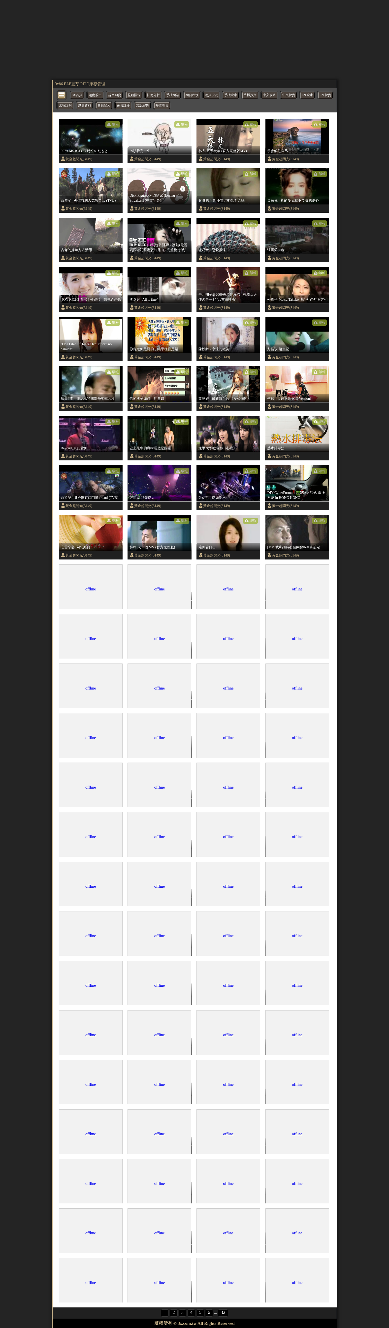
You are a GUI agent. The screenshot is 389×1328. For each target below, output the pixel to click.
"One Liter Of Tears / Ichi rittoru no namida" (86, 346)
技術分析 (153, 95)
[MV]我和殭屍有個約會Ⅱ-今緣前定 (293, 547)
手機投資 (250, 95)
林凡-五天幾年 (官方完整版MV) (222, 151)
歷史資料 (84, 105)
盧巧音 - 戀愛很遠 (212, 250)
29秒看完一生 (140, 151)
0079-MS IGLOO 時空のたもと (84, 151)
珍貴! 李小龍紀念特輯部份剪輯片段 (88, 398)
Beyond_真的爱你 (74, 448)
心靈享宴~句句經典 (76, 547)
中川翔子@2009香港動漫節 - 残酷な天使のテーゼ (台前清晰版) (227, 296)
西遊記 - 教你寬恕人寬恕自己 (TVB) (88, 200)
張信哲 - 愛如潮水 (212, 498)
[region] (195, 39)
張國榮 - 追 (275, 250)
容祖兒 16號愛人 (142, 498)
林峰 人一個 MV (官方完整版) (152, 547)
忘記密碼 (142, 105)
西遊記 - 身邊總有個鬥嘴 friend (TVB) (89, 498)
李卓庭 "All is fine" (144, 299)
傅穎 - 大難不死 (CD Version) (289, 398)
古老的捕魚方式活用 (76, 250)
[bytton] (61, 95)
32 (223, 1312)
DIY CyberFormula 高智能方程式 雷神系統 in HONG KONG (296, 495)
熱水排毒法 (276, 448)
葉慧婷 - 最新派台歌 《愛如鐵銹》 (224, 398)
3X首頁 (77, 95)
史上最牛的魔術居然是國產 (150, 448)
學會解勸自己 (277, 151)
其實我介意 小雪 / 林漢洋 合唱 (221, 200)
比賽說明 (65, 105)
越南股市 (95, 95)
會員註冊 (123, 105)
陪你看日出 (207, 547)
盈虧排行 (134, 95)
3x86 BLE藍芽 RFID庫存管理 (80, 84)
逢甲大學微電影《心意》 (217, 448)
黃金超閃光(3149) (78, 159)
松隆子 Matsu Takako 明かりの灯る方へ (297, 299)
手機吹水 (230, 95)
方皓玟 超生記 (278, 349)
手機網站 (172, 95)
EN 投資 (325, 95)
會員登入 (103, 105)
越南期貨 (114, 95)
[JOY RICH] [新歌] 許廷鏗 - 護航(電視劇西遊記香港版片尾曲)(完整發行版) (158, 247)
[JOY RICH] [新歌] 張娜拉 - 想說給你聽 (91, 299)
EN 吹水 (307, 95)
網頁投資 (211, 95)
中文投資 (288, 95)
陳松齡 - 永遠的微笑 (213, 349)
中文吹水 (269, 95)
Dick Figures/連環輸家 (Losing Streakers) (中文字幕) (152, 197)
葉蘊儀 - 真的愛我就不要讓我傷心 (293, 200)
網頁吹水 (192, 95)
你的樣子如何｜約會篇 (147, 398)
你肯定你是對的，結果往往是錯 (154, 349)
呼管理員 (162, 105)
